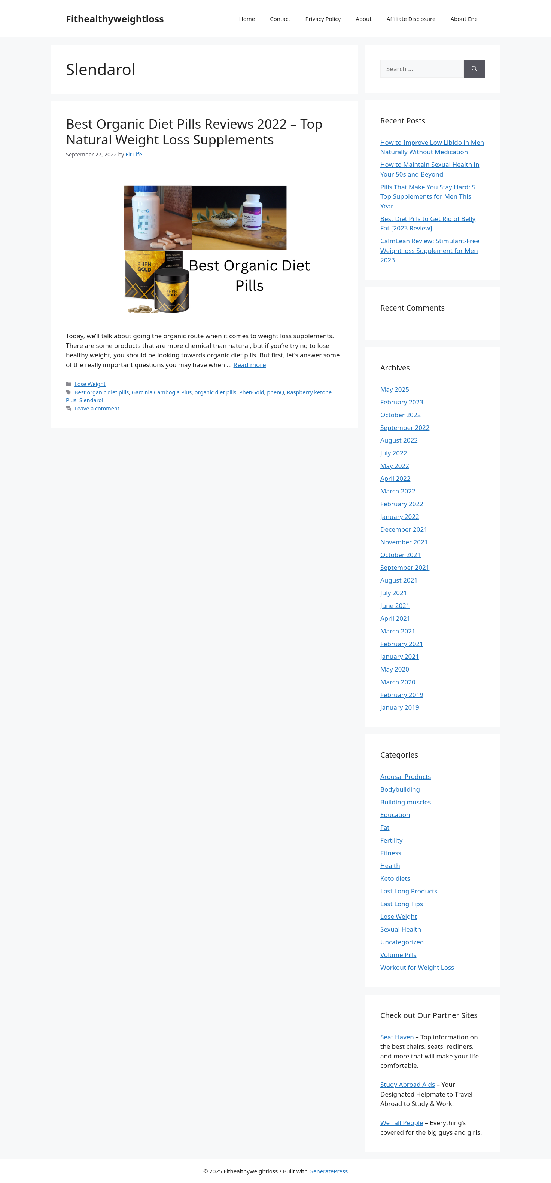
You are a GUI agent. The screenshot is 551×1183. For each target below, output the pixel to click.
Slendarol (91, 400)
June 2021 (395, 605)
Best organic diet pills (101, 392)
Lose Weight (90, 384)
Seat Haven (397, 1037)
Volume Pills (398, 954)
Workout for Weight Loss (417, 967)
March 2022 (397, 491)
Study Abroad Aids (407, 1084)
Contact (280, 18)
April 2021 (395, 618)
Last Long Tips (401, 903)
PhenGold (251, 392)
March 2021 (397, 631)
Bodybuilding (400, 789)
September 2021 (404, 567)
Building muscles (405, 802)
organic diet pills (216, 392)
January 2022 (399, 516)
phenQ (275, 392)
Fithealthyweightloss (115, 18)
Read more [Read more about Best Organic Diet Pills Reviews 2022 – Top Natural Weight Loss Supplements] (250, 364)
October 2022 (400, 414)
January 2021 (399, 656)
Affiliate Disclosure (411, 18)
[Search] (474, 69)
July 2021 (393, 593)
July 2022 (393, 453)
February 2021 (401, 643)
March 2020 (397, 682)
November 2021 (404, 542)
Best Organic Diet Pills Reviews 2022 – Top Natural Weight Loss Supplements (194, 131)
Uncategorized (402, 942)
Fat (385, 827)
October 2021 (400, 554)
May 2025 (394, 389)
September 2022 (404, 427)
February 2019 (401, 694)
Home (247, 18)
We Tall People (401, 1122)
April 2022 (395, 478)
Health (390, 865)
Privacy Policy (323, 18)
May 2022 (394, 465)
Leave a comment (96, 408)
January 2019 (399, 707)
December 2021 (403, 529)
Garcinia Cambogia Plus (162, 392)
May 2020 (394, 669)
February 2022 (401, 503)
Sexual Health (400, 929)
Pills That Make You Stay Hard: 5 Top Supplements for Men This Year (427, 196)
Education (395, 814)
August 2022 (399, 440)
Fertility (391, 840)
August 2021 (399, 580)
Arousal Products (405, 776)
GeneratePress (328, 1171)
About (364, 18)
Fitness (390, 853)
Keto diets (395, 878)
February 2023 (401, 402)
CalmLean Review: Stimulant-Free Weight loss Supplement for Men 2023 (430, 250)
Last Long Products (408, 891)
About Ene (464, 18)
